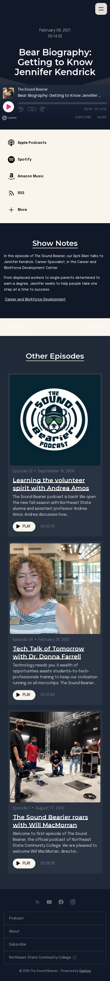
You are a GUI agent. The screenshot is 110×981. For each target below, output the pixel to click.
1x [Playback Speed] (31, 109)
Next (96, 327)
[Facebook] (61, 902)
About (14, 931)
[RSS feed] (37, 902)
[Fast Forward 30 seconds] (42, 109)
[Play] (8, 106)
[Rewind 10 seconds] (21, 109)
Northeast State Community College (43, 957)
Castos (85, 971)
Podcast (16, 918)
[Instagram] (73, 902)
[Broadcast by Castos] (9, 118)
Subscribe (83, 117)
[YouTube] (49, 902)
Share (102, 117)
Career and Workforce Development (35, 299)
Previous (17, 327)
